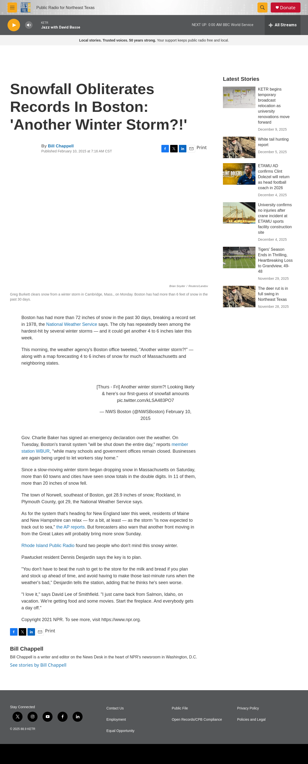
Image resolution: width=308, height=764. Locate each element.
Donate (287, 7)
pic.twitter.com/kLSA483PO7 (145, 400)
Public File (180, 708)
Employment (116, 719)
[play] (14, 25)
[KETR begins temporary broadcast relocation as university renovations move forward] (239, 97)
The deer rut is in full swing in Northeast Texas (273, 294)
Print (201, 147)
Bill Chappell (61, 146)
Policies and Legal (251, 719)
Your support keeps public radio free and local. (154, 40)
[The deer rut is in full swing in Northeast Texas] (239, 296)
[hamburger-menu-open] (12, 8)
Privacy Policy (248, 708)
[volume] (29, 25)
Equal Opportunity (120, 731)
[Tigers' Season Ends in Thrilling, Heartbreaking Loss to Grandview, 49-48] (239, 257)
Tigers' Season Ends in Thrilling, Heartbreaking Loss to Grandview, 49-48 (275, 260)
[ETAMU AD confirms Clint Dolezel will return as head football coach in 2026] (239, 174)
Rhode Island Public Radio (48, 545)
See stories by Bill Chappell (38, 665)
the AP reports (70, 527)
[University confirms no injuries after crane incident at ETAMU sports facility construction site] (239, 213)
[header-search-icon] (262, 8)
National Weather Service (71, 324)
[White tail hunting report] (239, 147)
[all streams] (282, 25)
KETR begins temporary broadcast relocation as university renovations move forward (273, 105)
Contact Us (115, 708)
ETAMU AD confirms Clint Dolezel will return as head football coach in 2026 (273, 177)
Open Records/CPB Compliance (197, 719)
